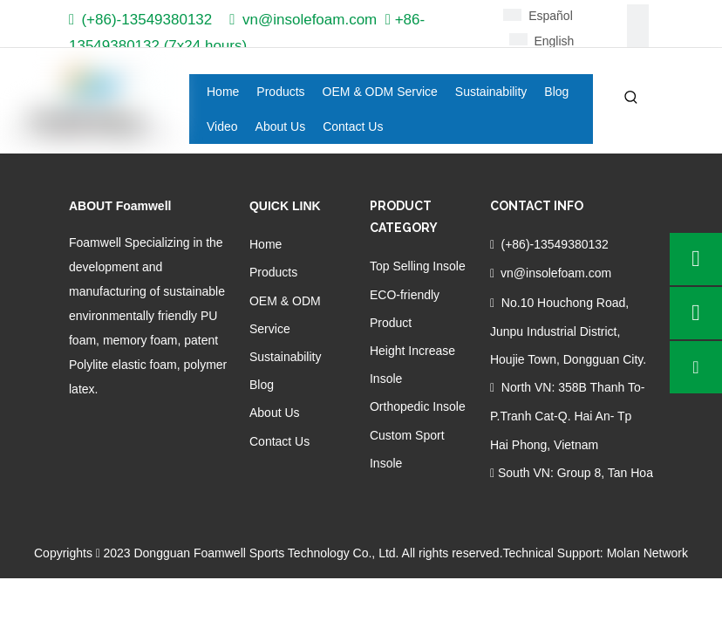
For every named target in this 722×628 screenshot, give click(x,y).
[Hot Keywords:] (631, 97)
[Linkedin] (638, 37)
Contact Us (279, 441)
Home (265, 244)
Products (273, 272)
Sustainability (285, 357)
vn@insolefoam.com (309, 19)
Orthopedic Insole (418, 406)
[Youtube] (169, 425)
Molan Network (647, 553)
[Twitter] (139, 425)
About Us (274, 413)
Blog (261, 385)
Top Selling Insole (418, 266)
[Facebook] (638, 15)
